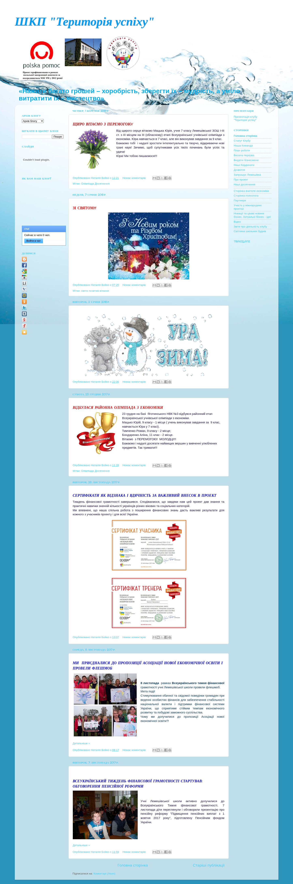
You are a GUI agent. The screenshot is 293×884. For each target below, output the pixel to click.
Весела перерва (244, 155)
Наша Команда (243, 145)
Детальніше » (81, 743)
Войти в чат (33, 240)
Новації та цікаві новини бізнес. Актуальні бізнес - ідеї (252, 215)
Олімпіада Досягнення (95, 183)
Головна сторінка (132, 865)
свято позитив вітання (95, 290)
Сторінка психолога (246, 195)
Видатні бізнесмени (246, 160)
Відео (237, 221)
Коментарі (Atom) (104, 873)
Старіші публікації (208, 865)
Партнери (240, 200)
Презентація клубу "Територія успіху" (245, 118)
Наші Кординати (244, 165)
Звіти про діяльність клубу (250, 226)
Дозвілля (239, 169)
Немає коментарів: (134, 177)
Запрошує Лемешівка (247, 174)
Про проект (241, 179)
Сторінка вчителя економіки (251, 190)
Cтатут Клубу (242, 140)
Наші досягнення (244, 184)
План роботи (242, 150)
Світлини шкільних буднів (250, 231)
